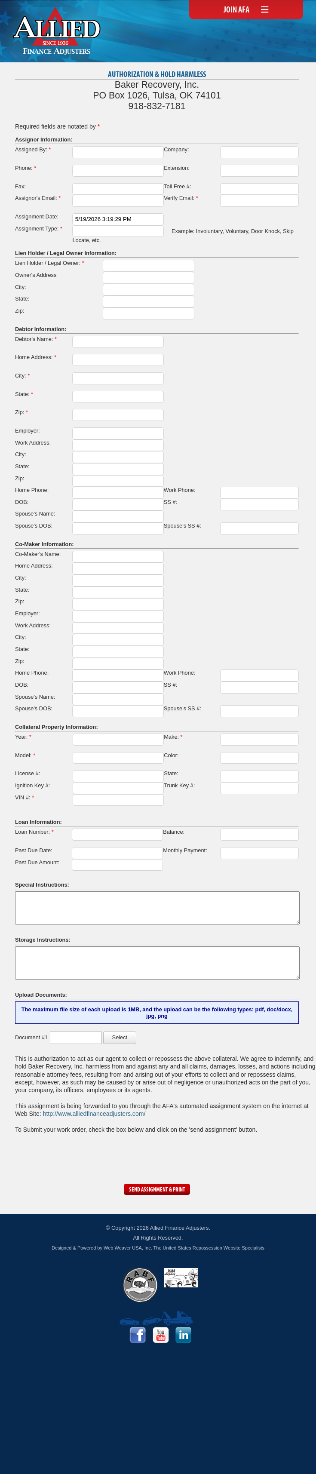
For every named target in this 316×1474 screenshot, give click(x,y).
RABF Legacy (181, 1277)
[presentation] (80, 1156)
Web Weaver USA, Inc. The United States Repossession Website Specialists (184, 1247)
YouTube (161, 1335)
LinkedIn (183, 1335)
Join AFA (236, 10)
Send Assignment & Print (157, 1190)
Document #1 (31, 1037)
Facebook (137, 1335)
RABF (140, 1285)
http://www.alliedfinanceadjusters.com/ (94, 1113)
